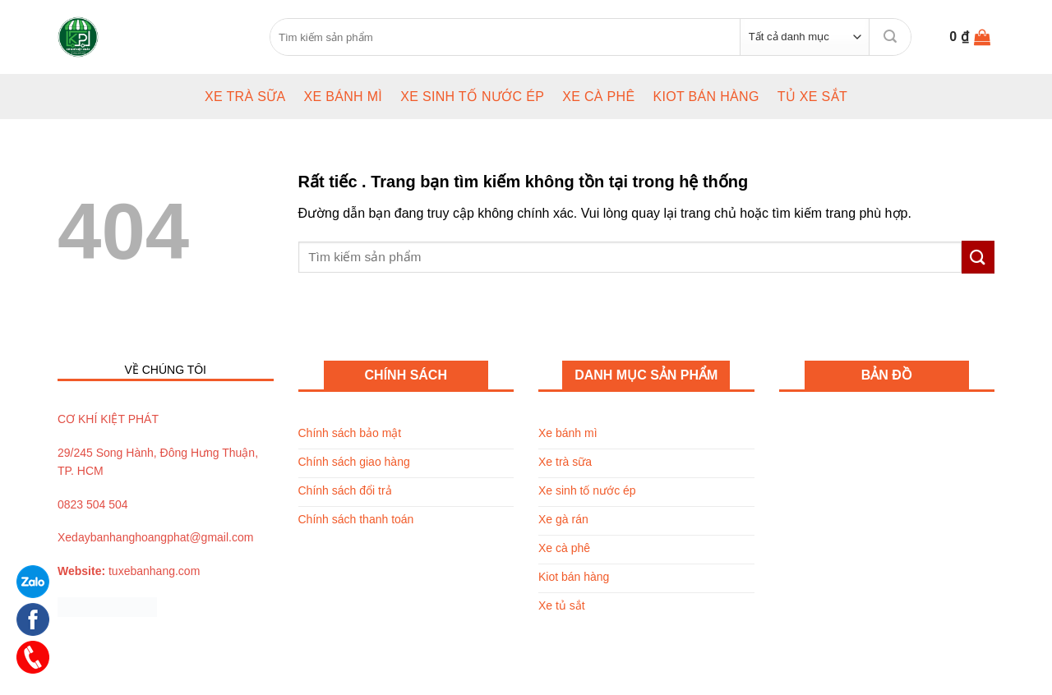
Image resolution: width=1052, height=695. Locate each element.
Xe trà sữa (245, 97)
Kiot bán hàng (706, 97)
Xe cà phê (598, 97)
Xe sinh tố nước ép (472, 97)
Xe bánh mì (342, 97)
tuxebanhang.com (154, 571)
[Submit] (890, 36)
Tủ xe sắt (812, 97)
